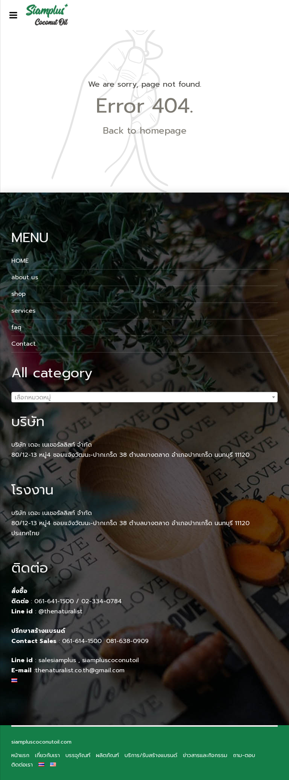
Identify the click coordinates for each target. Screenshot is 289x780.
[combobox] (144, 397)
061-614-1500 (83, 641)
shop (18, 293)
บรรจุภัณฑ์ (77, 755)
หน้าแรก (20, 755)
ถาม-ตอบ (244, 755)
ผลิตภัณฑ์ (107, 755)
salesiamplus (57, 660)
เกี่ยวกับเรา (47, 755)
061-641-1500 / (57, 601)
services (23, 310)
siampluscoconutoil (110, 660)
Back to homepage (145, 130)
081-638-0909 (127, 641)
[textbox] (144, 397)
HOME (20, 260)
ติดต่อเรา (22, 764)
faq (16, 327)
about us (24, 277)
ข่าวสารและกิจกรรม (205, 755)
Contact (23, 343)
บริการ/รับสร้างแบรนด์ (151, 755)
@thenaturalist (60, 611)
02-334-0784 (101, 601)
